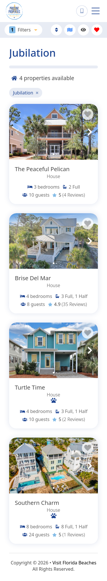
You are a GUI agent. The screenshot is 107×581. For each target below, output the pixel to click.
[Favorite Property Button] (87, 114)
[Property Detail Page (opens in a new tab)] (53, 131)
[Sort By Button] (56, 29)
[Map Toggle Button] (69, 29)
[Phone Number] (82, 11)
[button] (17, 132)
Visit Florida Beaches (74, 562)
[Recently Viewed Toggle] (83, 29)
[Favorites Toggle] (96, 29)
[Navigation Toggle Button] (95, 11)
